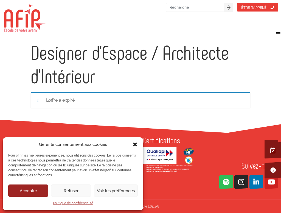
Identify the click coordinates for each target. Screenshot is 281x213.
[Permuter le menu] (278, 32)
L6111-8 (153, 206)
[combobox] (195, 7)
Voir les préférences (116, 190)
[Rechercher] (228, 7)
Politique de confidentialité (73, 203)
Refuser (71, 190)
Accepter (28, 190)
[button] (135, 144)
